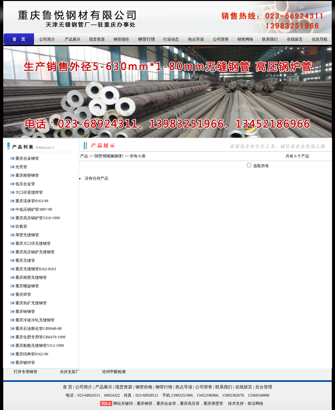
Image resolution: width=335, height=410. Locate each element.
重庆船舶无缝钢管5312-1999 (39, 345)
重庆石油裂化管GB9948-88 (38, 328)
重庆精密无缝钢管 (31, 277)
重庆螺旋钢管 (27, 286)
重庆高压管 (190, 403)
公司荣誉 (221, 39)
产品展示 (72, 39)
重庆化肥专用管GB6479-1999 (40, 337)
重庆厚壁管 (213, 403)
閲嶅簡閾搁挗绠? (109, 156)
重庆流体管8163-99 (31, 201)
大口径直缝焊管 (29, 192)
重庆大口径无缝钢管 (33, 243)
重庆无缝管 (25, 260)
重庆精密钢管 (27, 175)
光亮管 (21, 167)
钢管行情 (146, 39)
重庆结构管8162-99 (31, 354)
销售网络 (245, 39)
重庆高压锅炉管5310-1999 (37, 218)
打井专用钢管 (25, 371)
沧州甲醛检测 (114, 371)
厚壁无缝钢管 (27, 235)
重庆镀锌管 (25, 362)
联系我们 (270, 39)
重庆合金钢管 (27, 158)
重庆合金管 (166, 403)
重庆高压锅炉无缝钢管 (35, 252)
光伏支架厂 (69, 371)
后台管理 (263, 386)
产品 (84, 156)
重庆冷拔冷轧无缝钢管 (35, 320)
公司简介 (47, 39)
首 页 (67, 386)
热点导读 (196, 39)
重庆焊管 (23, 294)
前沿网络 (255, 403)
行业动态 (171, 39)
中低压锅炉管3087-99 (33, 209)
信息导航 (319, 39)
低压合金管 (25, 184)
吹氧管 (21, 226)
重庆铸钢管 (25, 311)
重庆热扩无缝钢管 (31, 303)
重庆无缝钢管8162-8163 (35, 269)
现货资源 (97, 39)
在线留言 (295, 39)
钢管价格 (143, 386)
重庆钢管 (144, 403)
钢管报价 (121, 39)
